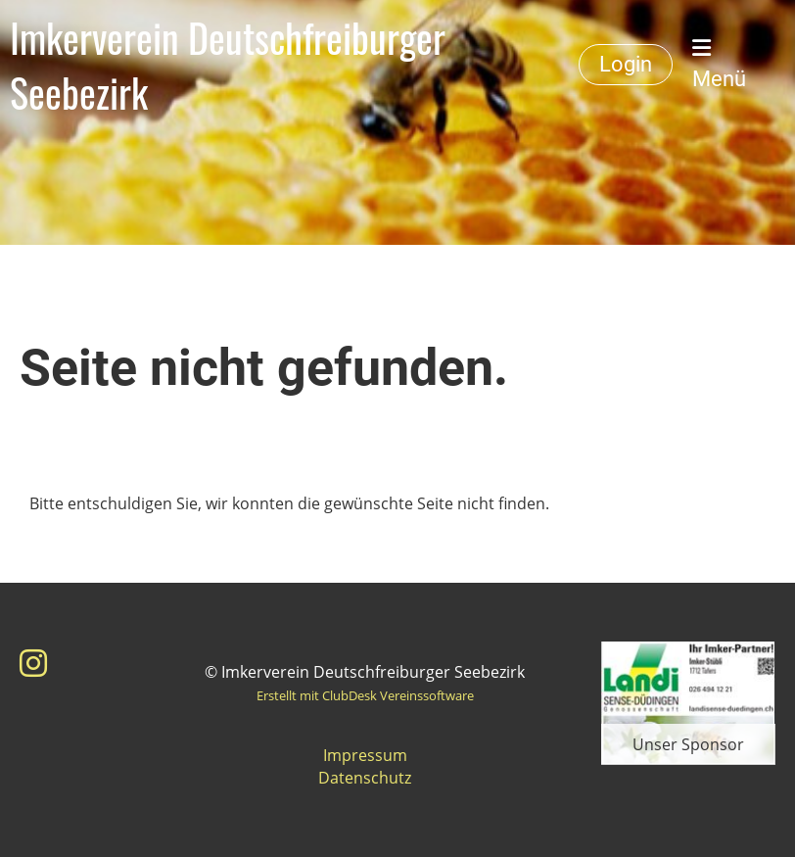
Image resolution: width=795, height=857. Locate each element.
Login (625, 64)
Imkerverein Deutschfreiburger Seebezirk (227, 64)
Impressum (365, 755)
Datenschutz (364, 777)
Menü (719, 64)
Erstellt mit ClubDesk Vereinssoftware (365, 695)
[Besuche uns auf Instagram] (33, 663)
